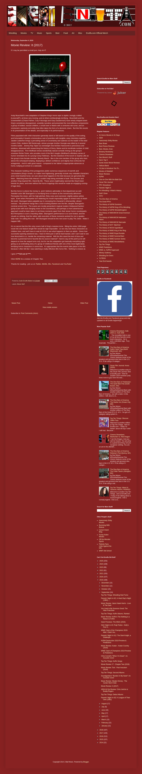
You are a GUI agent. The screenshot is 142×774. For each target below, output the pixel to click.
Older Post (84, 303)
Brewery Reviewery (106, 152)
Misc (80, 33)
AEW (101, 138)
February (104, 723)
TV (32, 33)
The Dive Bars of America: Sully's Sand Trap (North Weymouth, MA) (119, 349)
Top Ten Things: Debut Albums (112, 694)
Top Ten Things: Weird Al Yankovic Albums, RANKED (120, 489)
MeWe (44, 264)
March (103, 720)
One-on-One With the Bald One (110, 179)
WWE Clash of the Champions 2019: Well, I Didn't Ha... (114, 631)
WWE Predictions (105, 247)
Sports (48, 33)
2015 (102, 739)
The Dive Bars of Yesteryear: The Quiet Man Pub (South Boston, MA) (120, 384)
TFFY (101, 196)
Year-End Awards (105, 261)
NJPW (101, 177)
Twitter (38, 264)
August (104, 704)
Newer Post (16, 303)
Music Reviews (104, 174)
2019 (102, 580)
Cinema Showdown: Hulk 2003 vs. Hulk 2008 (119, 332)
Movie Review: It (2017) (109, 686)
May (103, 713)
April (103, 716)
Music (39, 33)
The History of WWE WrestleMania (111, 242)
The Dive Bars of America (108, 199)
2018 (102, 730)
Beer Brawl (103, 143)
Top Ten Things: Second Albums (112, 673)
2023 (102, 567)
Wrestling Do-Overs (106, 256)
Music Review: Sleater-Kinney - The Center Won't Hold (114, 682)
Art (73, 33)
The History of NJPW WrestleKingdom (113, 210)
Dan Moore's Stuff (105, 157)
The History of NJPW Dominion (110, 204)
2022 (102, 570)
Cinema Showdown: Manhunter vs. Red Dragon (120, 436)
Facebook (56, 264)
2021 (102, 573)
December (105, 583)
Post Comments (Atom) (29, 313)
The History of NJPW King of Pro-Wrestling (114, 207)
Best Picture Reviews (106, 146)
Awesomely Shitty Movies (108, 141)
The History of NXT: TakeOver (110, 225)
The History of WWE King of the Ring (112, 231)
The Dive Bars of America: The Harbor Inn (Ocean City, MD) (120, 402)
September (105, 592)
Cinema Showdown (106, 154)
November (105, 586)
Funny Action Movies (103, 536)
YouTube (67, 264)
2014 (102, 743)
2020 (102, 577)
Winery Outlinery (105, 253)
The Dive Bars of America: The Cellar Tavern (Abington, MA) (120, 471)
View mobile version (50, 307)
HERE (17, 259)
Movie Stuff (21, 284)
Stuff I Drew (103, 193)
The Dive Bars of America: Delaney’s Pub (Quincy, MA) (120, 452)
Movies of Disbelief (106, 171)
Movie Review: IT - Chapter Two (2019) (115, 664)
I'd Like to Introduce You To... (109, 168)
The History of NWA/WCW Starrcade (112, 222)
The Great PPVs (105, 202)
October (104, 589)
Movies (24, 33)
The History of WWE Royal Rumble (112, 233)
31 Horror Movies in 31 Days (109, 135)
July (103, 707)
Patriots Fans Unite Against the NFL (105, 546)
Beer (57, 33)
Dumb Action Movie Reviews (109, 163)
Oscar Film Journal (106, 182)
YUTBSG (102, 258)
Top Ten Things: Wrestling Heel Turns (114, 595)
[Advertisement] (114, 57)
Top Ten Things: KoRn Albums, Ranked (115, 614)
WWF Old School (105, 551)
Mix (49, 264)
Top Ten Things (104, 244)
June (103, 710)
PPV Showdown (105, 185)
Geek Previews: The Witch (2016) (113, 622)
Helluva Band (104, 166)
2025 (102, 561)
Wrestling (13, 33)
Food (65, 33)
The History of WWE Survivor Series (112, 239)
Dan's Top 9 (103, 160)
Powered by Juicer (104, 93)
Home (50, 303)
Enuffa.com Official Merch (97, 33)
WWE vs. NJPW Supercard (109, 250)
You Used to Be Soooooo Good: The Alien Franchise (114, 609)
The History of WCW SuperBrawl (111, 228)
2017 (102, 733)
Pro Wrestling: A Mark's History (110, 190)
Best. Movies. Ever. (106, 149)
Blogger (86, 762)
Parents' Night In (105, 188)
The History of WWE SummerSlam (111, 236)
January (104, 726)
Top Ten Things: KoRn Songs (111, 661)
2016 (102, 736)
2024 (102, 564)
